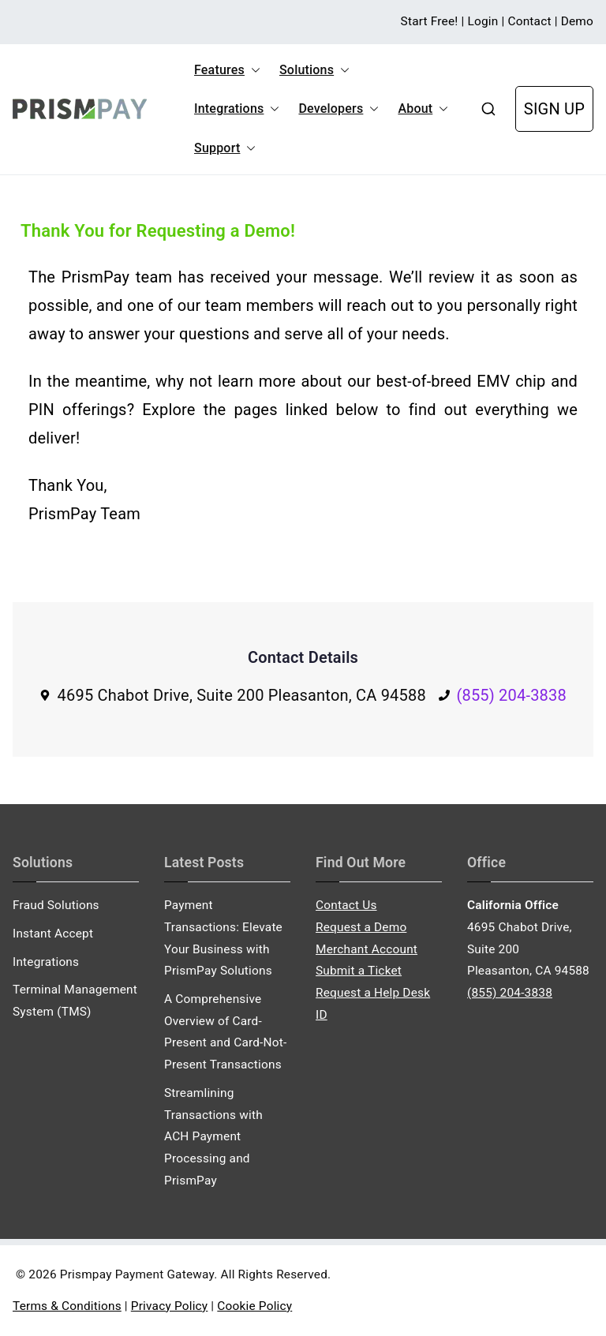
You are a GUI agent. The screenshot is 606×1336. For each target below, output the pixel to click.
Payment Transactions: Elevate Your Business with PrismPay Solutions (223, 938)
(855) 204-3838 (511, 695)
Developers (338, 109)
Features (227, 70)
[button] (252, 70)
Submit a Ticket (359, 971)
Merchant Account (366, 949)
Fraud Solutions (56, 905)
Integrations (236, 109)
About (423, 109)
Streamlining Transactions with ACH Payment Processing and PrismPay (213, 1137)
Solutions (314, 70)
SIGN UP (554, 108)
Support (225, 148)
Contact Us (346, 905)
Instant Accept (53, 933)
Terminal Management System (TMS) (75, 1000)
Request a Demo (361, 927)
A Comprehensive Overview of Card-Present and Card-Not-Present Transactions (225, 1032)
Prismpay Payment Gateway (137, 1274)
